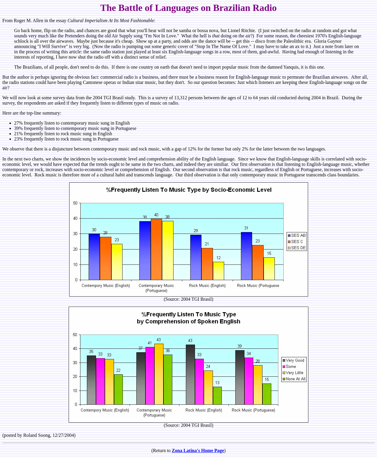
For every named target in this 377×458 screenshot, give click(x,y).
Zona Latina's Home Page (198, 450)
